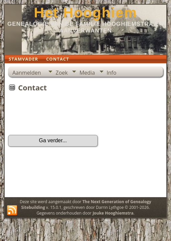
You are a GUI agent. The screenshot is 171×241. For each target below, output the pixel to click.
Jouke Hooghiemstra (113, 213)
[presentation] (59, 115)
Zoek (62, 72)
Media (87, 72)
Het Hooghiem (85, 12)
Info (111, 72)
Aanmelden (26, 72)
